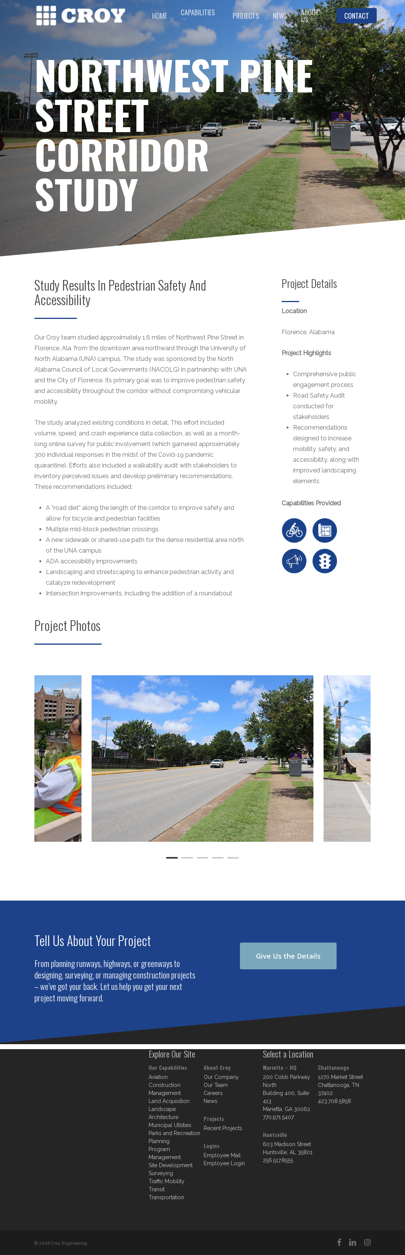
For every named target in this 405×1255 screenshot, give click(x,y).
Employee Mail (222, 1155)
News (210, 1101)
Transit (157, 1189)
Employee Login (224, 1163)
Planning (159, 1141)
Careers (213, 1093)
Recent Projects (223, 1128)
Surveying (161, 1173)
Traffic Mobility (167, 1181)
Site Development (171, 1165)
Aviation (158, 1077)
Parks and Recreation (174, 1133)
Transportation (166, 1197)
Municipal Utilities (170, 1125)
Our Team (216, 1085)
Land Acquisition (169, 1101)
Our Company (221, 1077)
